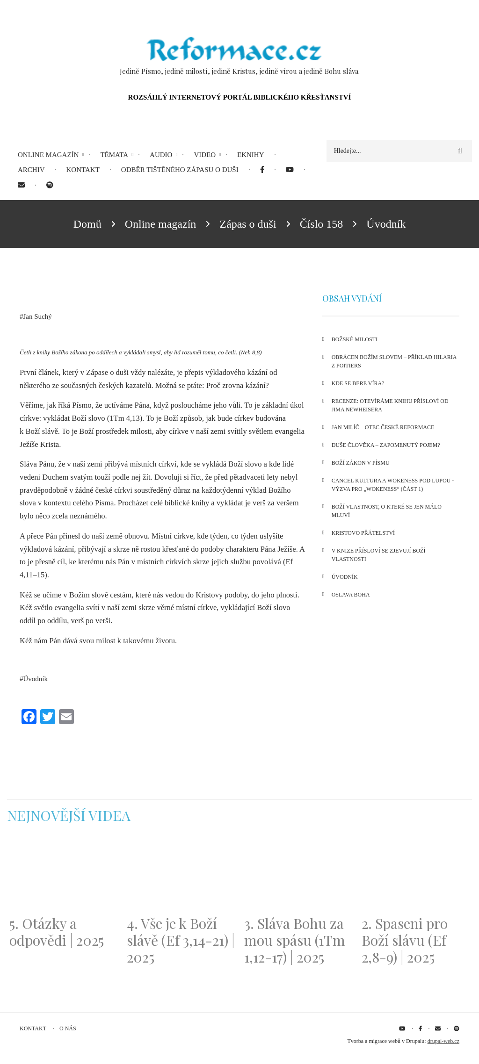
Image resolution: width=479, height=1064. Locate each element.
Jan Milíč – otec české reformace (383, 427)
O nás (67, 1028)
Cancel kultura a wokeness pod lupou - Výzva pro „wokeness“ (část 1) (393, 484)
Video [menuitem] (205, 154)
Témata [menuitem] (114, 154)
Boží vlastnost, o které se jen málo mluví (387, 510)
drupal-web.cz (443, 1041)
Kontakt (33, 1028)
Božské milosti (354, 339)
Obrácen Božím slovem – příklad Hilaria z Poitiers (394, 361)
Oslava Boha (351, 594)
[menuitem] (262, 170)
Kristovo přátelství (363, 533)
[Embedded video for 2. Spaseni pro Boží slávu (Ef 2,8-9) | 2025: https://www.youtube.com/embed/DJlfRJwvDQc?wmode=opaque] (416, 875)
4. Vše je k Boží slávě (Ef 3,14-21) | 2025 (181, 940)
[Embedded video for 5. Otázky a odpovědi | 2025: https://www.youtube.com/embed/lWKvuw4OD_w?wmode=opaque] (63, 875)
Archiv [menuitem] (31, 169)
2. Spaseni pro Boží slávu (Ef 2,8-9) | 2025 (405, 940)
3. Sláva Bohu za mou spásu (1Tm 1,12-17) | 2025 (294, 940)
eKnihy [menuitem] (250, 154)
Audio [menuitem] (161, 154)
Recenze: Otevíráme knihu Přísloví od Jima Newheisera (390, 405)
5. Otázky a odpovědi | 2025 (56, 932)
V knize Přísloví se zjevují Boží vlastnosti (379, 554)
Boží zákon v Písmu (361, 463)
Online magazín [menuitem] (48, 154)
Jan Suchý (37, 316)
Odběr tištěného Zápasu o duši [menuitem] (180, 169)
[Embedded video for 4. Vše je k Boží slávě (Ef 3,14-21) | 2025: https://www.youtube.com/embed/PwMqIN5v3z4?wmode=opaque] (181, 875)
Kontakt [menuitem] (83, 169)
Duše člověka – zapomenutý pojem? (386, 445)
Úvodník (35, 679)
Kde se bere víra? (358, 383)
